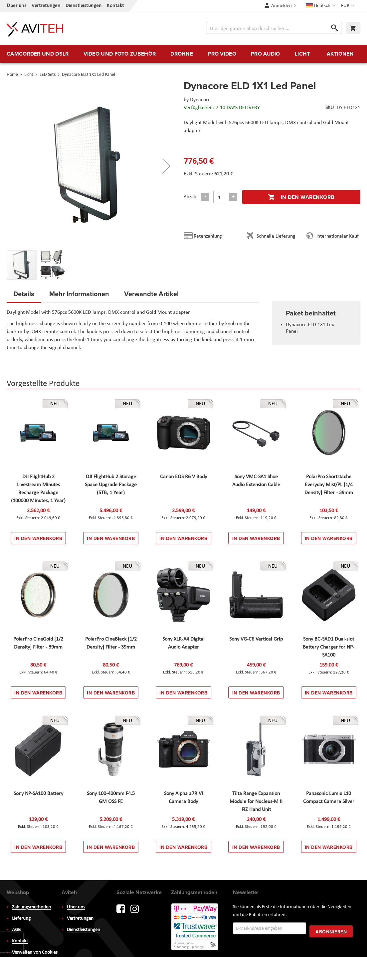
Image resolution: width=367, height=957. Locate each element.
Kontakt (115, 5)
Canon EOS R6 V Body (183, 476)
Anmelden (281, 5)
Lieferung (21, 918)
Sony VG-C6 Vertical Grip (256, 639)
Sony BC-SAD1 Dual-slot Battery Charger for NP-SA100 (328, 647)
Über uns (16, 5)
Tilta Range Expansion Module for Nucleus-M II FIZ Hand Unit (256, 801)
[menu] (183, 54)
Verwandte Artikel (151, 293)
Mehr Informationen (79, 293)
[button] (348, 6)
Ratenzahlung (208, 236)
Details (23, 293)
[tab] (24, 296)
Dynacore (200, 99)
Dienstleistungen (83, 5)
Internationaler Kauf (337, 236)
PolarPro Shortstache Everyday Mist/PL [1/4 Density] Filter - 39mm (328, 484)
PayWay (195, 927)
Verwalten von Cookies (35, 952)
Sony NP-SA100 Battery (38, 793)
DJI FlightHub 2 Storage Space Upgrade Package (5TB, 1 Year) (111, 484)
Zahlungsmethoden (31, 907)
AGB (16, 929)
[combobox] (274, 28)
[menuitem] (37, 54)
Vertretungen (46, 5)
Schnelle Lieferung (276, 236)
